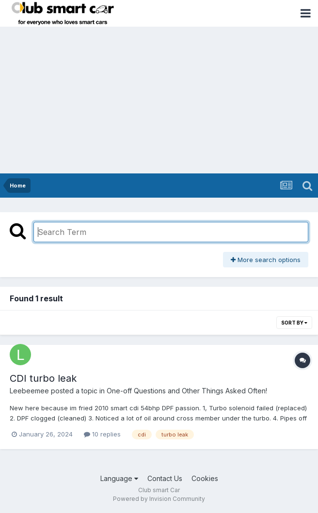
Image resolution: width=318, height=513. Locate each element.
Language (119, 478)
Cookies (204, 478)
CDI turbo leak (43, 378)
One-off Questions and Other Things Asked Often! (187, 391)
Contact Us (164, 478)
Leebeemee (29, 391)
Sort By (294, 323)
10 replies (102, 434)
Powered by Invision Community (159, 498)
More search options (266, 260)
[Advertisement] (159, 101)
